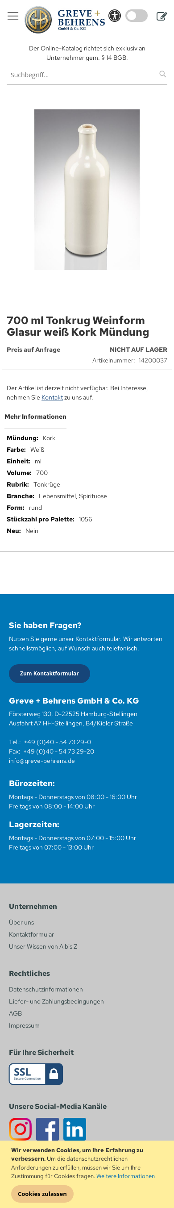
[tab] (87, 420)
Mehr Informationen (35, 416)
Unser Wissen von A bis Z (43, 946)
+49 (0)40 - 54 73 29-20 (58, 751)
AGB (15, 1013)
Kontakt (52, 397)
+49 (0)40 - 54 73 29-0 (57, 742)
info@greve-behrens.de (42, 761)
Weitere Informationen (125, 1176)
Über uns (21, 922)
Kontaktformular (31, 934)
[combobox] (87, 75)
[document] (88, 1174)
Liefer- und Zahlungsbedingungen (56, 1001)
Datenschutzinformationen (46, 989)
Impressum (24, 1025)
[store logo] (65, 19)
